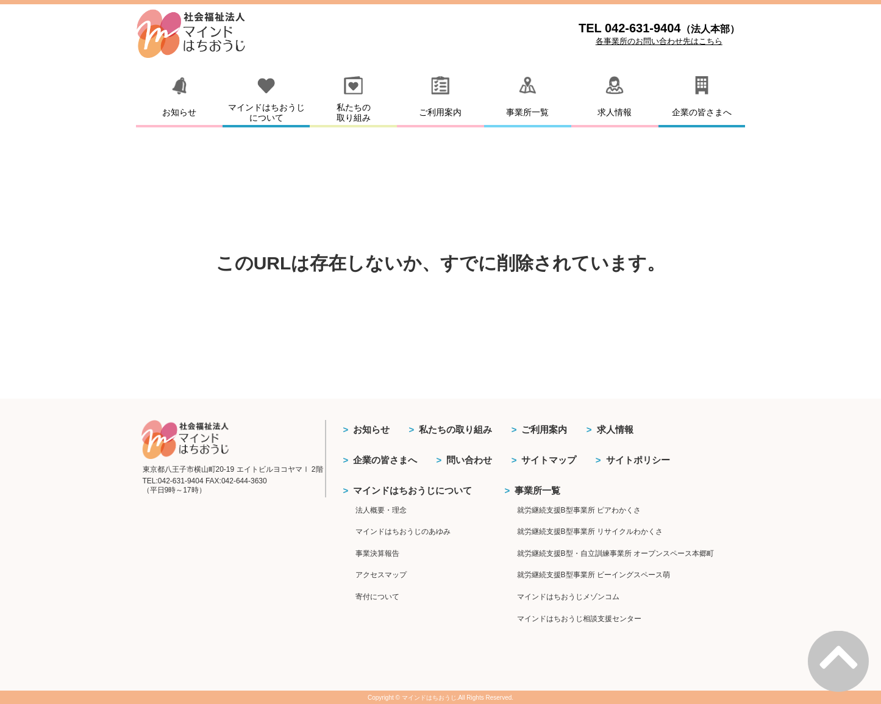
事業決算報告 (377, 553)
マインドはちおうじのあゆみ (403, 531)
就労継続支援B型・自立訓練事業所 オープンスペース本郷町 (615, 553)
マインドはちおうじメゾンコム (568, 596)
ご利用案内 (544, 429)
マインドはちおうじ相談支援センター (579, 618)
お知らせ (371, 429)
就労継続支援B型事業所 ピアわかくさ (579, 510)
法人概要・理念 (381, 510)
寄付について (377, 596)
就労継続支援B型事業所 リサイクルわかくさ (590, 531)
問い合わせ (469, 460)
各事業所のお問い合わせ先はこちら (659, 41)
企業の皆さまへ (385, 460)
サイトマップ (548, 460)
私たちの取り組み (455, 429)
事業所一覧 (537, 490)
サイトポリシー (638, 460)
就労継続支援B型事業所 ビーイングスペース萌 (593, 575)
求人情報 (615, 429)
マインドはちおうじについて (412, 490)
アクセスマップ (381, 575)
